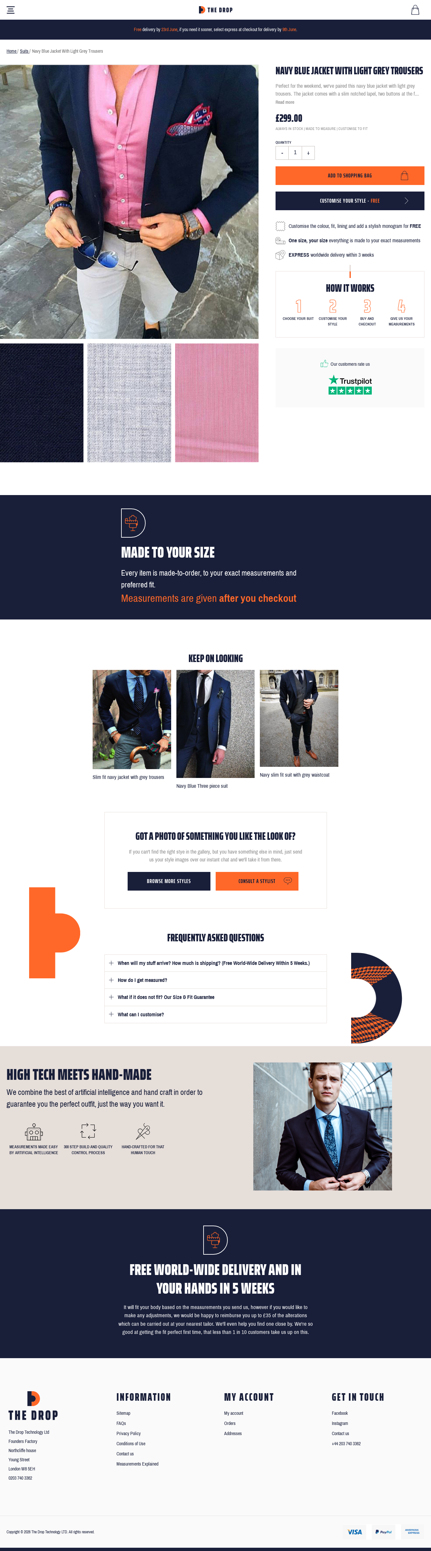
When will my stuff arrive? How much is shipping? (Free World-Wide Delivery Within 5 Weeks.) (214, 963)
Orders (230, 1423)
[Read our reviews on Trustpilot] (350, 385)
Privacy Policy (129, 1433)
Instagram (340, 1423)
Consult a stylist (257, 881)
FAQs (121, 1423)
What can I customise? (141, 1014)
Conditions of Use (131, 1443)
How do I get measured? (142, 980)
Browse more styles (169, 881)
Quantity (283, 142)
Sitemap (123, 1413)
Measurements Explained (137, 1464)
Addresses (233, 1433)
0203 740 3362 (20, 1478)
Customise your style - (350, 200)
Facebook (340, 1413)
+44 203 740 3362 (346, 1443)
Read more (285, 102)
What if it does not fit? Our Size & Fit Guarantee (166, 997)
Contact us (125, 1453)
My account (233, 1413)
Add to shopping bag (350, 175)
